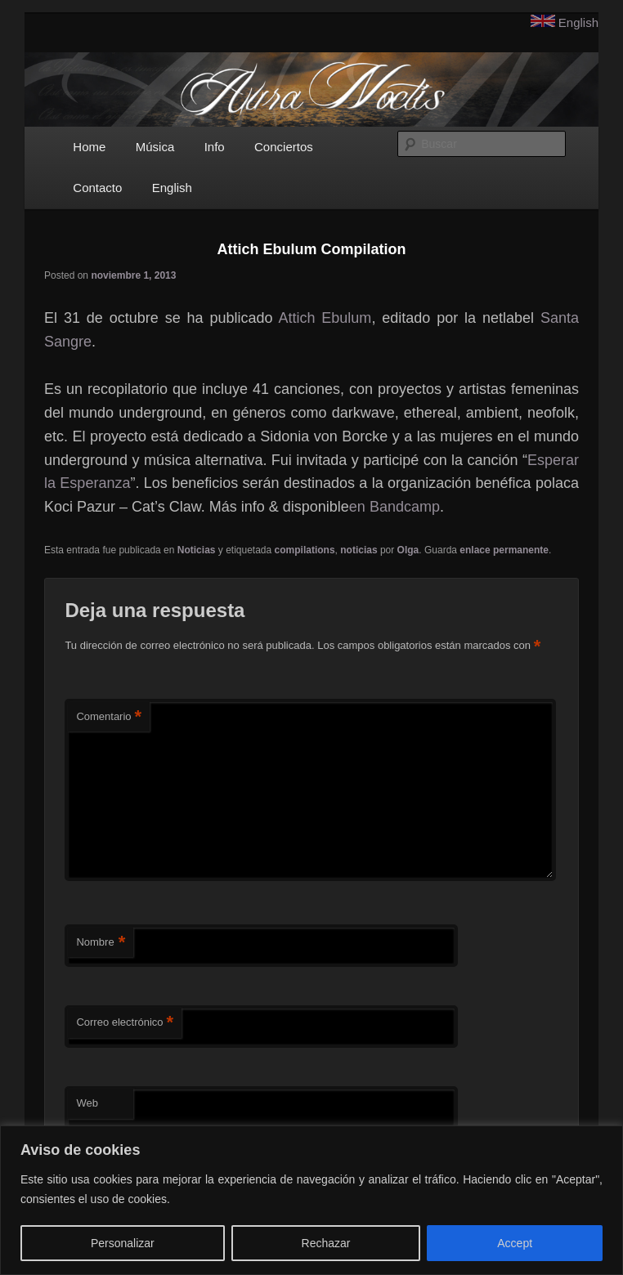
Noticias (196, 550)
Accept (514, 1243)
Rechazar (326, 1243)
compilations (305, 550)
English (578, 22)
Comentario (108, 717)
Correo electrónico (124, 1023)
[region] (311, 1200)
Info (214, 147)
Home (89, 147)
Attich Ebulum (324, 318)
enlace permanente (504, 550)
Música (155, 147)
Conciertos (283, 147)
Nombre (100, 943)
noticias (358, 550)
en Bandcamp (394, 507)
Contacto (97, 188)
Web (87, 1103)
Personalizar (123, 1243)
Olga (408, 550)
